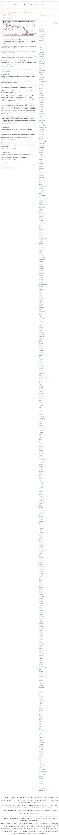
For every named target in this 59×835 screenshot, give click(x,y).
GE (39, 323)
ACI (40, 170)
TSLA (40, 91)
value (40, 108)
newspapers (41, 311)
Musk (40, 691)
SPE (40, 275)
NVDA (40, 523)
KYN (40, 675)
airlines (40, 762)
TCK (40, 737)
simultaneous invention (44, 377)
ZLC (40, 760)
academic (41, 56)
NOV (40, 696)
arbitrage (41, 461)
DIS (40, 621)
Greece (40, 145)
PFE (40, 707)
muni (40, 261)
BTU (40, 93)
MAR (40, 400)
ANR (40, 286)
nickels (40, 371)
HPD (40, 662)
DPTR (40, 626)
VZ (39, 457)
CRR (40, 609)
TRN (40, 543)
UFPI (40, 746)
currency (41, 336)
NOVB (40, 698)
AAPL (40, 134)
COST (40, 430)
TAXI (40, 733)
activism (41, 334)
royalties (41, 776)
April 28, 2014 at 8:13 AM (8, 123)
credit (40, 38)
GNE (40, 650)
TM (40, 739)
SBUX (40, 537)
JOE (40, 395)
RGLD (40, 327)
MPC (40, 516)
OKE (40, 527)
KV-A (40, 122)
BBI (40, 216)
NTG (40, 521)
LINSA (40, 680)
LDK (40, 268)
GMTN (40, 648)
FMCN (40, 635)
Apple (40, 585)
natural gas (41, 58)
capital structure (42, 186)
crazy (13, 62)
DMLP (40, 289)
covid (40, 420)
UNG (40, 748)
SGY (40, 539)
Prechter (40, 184)
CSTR (40, 612)
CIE (40, 264)
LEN (40, 398)
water (40, 379)
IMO (40, 357)
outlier (40, 564)
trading (40, 68)
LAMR (40, 359)
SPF (40, 166)
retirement (41, 774)
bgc (40, 555)
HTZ (40, 503)
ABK (40, 468)
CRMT (40, 607)
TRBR (40, 740)
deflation (41, 115)
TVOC (40, 544)
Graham (40, 348)
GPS (40, 651)
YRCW (40, 332)
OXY (40, 452)
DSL (40, 104)
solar (40, 138)
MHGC (40, 450)
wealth (40, 568)
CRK (40, 432)
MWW (40, 689)
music (40, 51)
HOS (40, 352)
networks (41, 425)
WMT (40, 551)
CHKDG (41, 195)
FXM (40, 391)
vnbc (40, 781)
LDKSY (40, 512)
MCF (40, 683)
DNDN (40, 175)
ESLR (40, 95)
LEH (40, 361)
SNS (40, 724)
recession (41, 54)
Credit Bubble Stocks (30, 4)
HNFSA (40, 502)
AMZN (40, 215)
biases (40, 280)
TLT (40, 47)
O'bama (40, 129)
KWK (40, 396)
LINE (40, 197)
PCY (40, 409)
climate (40, 414)
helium (40, 557)
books (40, 31)
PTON (40, 710)
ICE (40, 439)
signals (40, 313)
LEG (40, 678)
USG (40, 156)
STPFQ (40, 97)
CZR (40, 434)
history (40, 202)
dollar (40, 305)
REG (40, 152)
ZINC (40, 758)
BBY (40, 343)
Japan (40, 291)
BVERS (40, 589)
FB (39, 245)
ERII (40, 632)
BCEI (40, 193)
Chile (40, 484)
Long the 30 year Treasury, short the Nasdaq (10, 39)
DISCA (40, 623)
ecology (40, 765)
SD (39, 411)
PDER (40, 532)
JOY (40, 669)
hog (40, 309)
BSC (40, 477)
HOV (40, 140)
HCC (40, 350)
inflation (41, 63)
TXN (40, 744)
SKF (40, 721)
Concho (40, 616)
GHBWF (41, 644)
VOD (40, 254)
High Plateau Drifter (43, 127)
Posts (41, 13)
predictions (41, 263)
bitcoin (40, 368)
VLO (40, 330)
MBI (40, 402)
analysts (40, 59)
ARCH (40, 341)
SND (40, 723)
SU (39, 179)
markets (40, 75)
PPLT (40, 453)
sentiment (41, 34)
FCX (40, 634)
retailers (40, 375)
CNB (40, 601)
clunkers (41, 416)
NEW (40, 272)
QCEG (40, 714)
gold (40, 213)
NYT (40, 405)
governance (41, 307)
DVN (40, 628)
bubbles (40, 42)
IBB (40, 355)
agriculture (41, 222)
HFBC (40, 658)
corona (40, 211)
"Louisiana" (41, 569)
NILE (40, 694)
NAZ (40, 519)
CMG (40, 384)
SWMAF (41, 366)
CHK (40, 84)
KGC (40, 671)
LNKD (40, 293)
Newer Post (3, 165)
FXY (40, 496)
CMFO (40, 600)
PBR (40, 407)
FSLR (40, 389)
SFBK (40, 364)
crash (40, 304)
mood (40, 191)
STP (40, 33)
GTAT (40, 655)
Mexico (40, 403)
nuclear (40, 562)
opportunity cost (42, 771)
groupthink (41, 67)
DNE (40, 625)
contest (40, 200)
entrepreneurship (42, 198)
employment (41, 141)
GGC (40, 111)
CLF (40, 316)
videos (40, 124)
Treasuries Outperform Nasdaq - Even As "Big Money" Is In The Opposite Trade (18, 14)
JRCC (40, 118)
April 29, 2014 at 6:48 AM (8, 139)
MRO (40, 295)
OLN (40, 220)
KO (40, 446)
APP (40, 580)
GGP (40, 642)
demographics (42, 238)
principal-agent (42, 284)
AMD (40, 576)
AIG (40, 382)
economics (41, 61)
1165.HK (41, 571)
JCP (40, 443)
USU (40, 279)
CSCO (40, 610)
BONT (40, 288)
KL (39, 509)
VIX (40, 252)
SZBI (40, 732)
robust (40, 464)
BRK (40, 159)
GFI (40, 641)
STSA (40, 728)
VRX (40, 749)
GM (40, 325)
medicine (41, 223)
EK (39, 489)
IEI (39, 441)
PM (40, 182)
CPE (40, 161)
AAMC (40, 573)
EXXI (40, 86)
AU (40, 582)
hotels (40, 767)
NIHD (40, 165)
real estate (41, 70)
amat (40, 764)
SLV (40, 90)
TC (39, 735)
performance (41, 120)
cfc (39, 236)
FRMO (40, 322)
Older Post (34, 165)
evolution (41, 421)
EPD (40, 218)
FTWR (40, 639)
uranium (40, 780)
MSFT (40, 270)
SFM (40, 455)
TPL (40, 329)
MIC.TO (41, 685)
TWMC (40, 742)
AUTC (40, 584)
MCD (40, 514)
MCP (40, 88)
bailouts (40, 65)
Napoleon (41, 701)
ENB (40, 491)
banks (40, 234)
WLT (40, 74)
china (40, 36)
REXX (40, 717)
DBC (40, 617)
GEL (40, 437)
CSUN (40, 614)
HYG (40, 666)
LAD (40, 511)
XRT (40, 756)
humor (40, 77)
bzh (40, 282)
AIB (40, 380)
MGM (40, 72)
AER (40, 469)
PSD (40, 708)
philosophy (41, 181)
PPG (40, 534)
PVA (40, 712)
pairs (40, 206)
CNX (40, 603)
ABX (40, 575)
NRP (40, 297)
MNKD (40, 687)
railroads (41, 373)
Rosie (40, 719)
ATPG (40, 243)
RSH (40, 40)
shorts (40, 225)
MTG (40, 518)
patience (40, 83)
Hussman (41, 102)
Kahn (40, 676)
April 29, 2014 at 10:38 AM (8, 148)
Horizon (40, 354)
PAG (40, 705)
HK (40, 500)
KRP (40, 673)
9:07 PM (11, 66)
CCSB (40, 594)
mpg (40, 423)
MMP (40, 248)
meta (40, 239)
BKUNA (41, 207)
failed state (41, 43)
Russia (40, 190)
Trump (40, 277)
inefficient (41, 168)
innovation (41, 204)
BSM (40, 587)
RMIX (40, 177)
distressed (41, 125)
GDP (40, 150)
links (40, 29)
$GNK (40, 466)
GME (40, 646)
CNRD (40, 45)
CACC (40, 591)
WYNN (40, 459)
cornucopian (41, 418)
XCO (40, 209)
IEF (40, 79)
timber (40, 778)
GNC (40, 346)
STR (40, 541)
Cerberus (41, 482)
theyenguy (5, 74)
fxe (39, 172)
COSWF (41, 318)
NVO (40, 699)
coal (40, 136)
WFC (40, 753)
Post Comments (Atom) (11, 167)
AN (40, 578)
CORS (40, 345)
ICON (40, 393)
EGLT (40, 387)
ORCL (40, 530)
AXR (40, 471)
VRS (40, 548)
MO (40, 163)
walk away (41, 783)
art (39, 553)
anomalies (41, 257)
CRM (40, 605)
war (40, 227)
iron (40, 370)
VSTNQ (40, 751)
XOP (40, 755)
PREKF (40, 273)
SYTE (40, 730)
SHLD (40, 147)
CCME (40, 592)
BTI (40, 229)
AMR (40, 339)
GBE (40, 100)
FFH (40, 493)
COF (40, 478)
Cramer (40, 486)
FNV (40, 637)
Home (19, 165)
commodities (41, 81)
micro (40, 174)
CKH (40, 598)
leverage (41, 559)
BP (39, 314)
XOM (40, 256)
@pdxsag (41, 113)
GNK (40, 109)
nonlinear (41, 560)
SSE (40, 726)
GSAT (40, 653)
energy (40, 106)
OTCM (40, 703)
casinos (40, 302)
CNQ (40, 231)
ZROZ (40, 300)
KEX (40, 507)
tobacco (40, 133)
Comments (43, 15)
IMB (40, 505)
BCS (40, 475)
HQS (40, 664)
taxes (40, 241)
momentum (41, 259)
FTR (40, 232)
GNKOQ (41, 498)
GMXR (40, 52)
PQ (39, 535)
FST (40, 436)
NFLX (40, 143)
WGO (40, 158)
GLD (40, 154)
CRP (40, 480)
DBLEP (40, 619)
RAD (40, 715)
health (40, 462)
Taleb (40, 298)
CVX (40, 386)
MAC (40, 682)
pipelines (41, 338)
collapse (40, 131)
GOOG (40, 247)
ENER (40, 149)
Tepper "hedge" (18, 62)
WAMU (40, 550)
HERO (40, 657)
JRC (40, 445)
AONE (40, 99)
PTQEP (40, 363)
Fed (40, 116)
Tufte (40, 546)
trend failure (41, 566)
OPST (40, 528)
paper (40, 773)
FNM (40, 494)
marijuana (41, 769)
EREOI (40, 630)
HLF (40, 660)
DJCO (40, 487)
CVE (40, 188)
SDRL (40, 250)
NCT (40, 692)
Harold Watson (42, 667)
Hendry (40, 266)
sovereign (41, 428)
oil (39, 49)
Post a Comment (4, 162)
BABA (40, 473)
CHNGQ (41, 596)
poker (40, 427)
